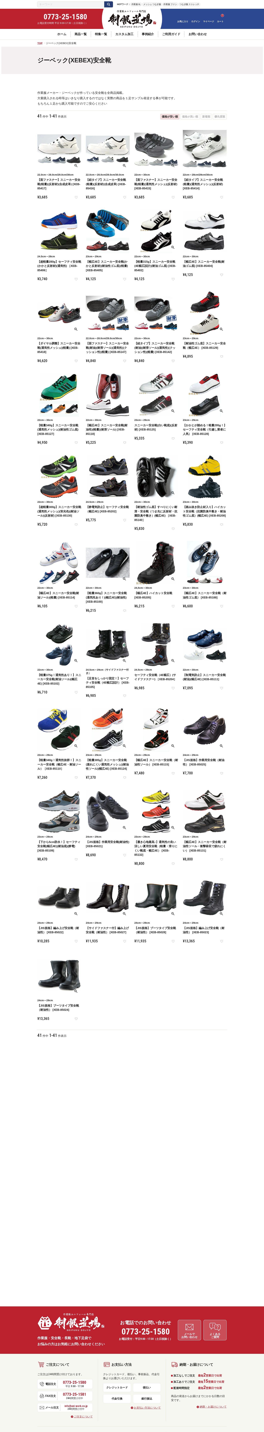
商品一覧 (81, 34)
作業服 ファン (170, 4)
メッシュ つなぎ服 (152, 4)
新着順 (206, 116)
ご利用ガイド (171, 34)
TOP (40, 43)
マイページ (208, 21)
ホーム (61, 34)
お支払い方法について (147, 1406)
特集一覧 (101, 34)
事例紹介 (148, 34)
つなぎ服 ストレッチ (189, 4)
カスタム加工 (124, 34)
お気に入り (182, 21)
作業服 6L (136, 4)
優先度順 (219, 116)
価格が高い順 (190, 116)
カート (220, 21)
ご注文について (83, 1415)
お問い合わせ (198, 34)
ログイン (195, 21)
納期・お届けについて (213, 1405)
